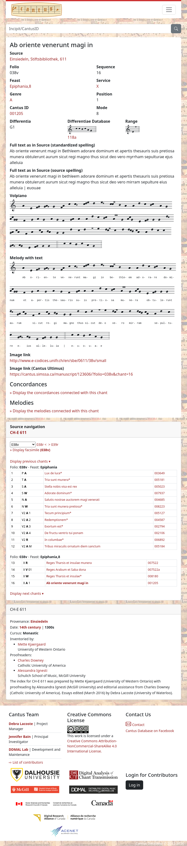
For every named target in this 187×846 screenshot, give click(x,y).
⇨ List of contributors (26, 762)
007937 (159, 493)
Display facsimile (31, 450)
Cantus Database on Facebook (150, 730)
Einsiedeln (39, 621)
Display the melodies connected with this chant (56, 411)
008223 (159, 506)
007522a (154, 570)
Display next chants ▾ (27, 593)
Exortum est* (54, 526)
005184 (159, 546)
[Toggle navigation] (169, 10)
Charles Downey (31, 660)
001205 (16, 113)
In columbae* (54, 540)
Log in (134, 785)
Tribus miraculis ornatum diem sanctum (72, 546)
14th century (30, 627)
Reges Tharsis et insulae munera (69, 563)
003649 (159, 473)
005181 (159, 480)
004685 (159, 500)
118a (71, 137)
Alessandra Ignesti (32, 670)
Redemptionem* (56, 520)
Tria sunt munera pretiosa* (63, 506)
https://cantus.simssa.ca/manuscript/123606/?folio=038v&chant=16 (71, 374)
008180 (153, 576)
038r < (42, 444)
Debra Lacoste (21, 723)
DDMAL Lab (18, 749)
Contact (135, 724)
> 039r (53, 444)
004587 (159, 520)
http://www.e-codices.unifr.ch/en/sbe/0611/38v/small (58, 360)
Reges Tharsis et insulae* (64, 576)
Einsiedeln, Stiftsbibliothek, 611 (38, 59)
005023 (159, 486)
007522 (153, 563)
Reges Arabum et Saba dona (66, 570)
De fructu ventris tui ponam (64, 533)
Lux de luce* (53, 473)
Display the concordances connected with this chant (60, 392)
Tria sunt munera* (57, 480)
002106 (159, 533)
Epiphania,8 (20, 86)
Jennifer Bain (20, 736)
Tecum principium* (58, 513)
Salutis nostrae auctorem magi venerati (72, 500)
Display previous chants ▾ (30, 461)
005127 (159, 513)
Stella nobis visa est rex (61, 486)
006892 (159, 540)
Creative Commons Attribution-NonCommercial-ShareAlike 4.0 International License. (92, 746)
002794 (159, 526)
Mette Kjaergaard (32, 644)
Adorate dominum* (58, 493)
